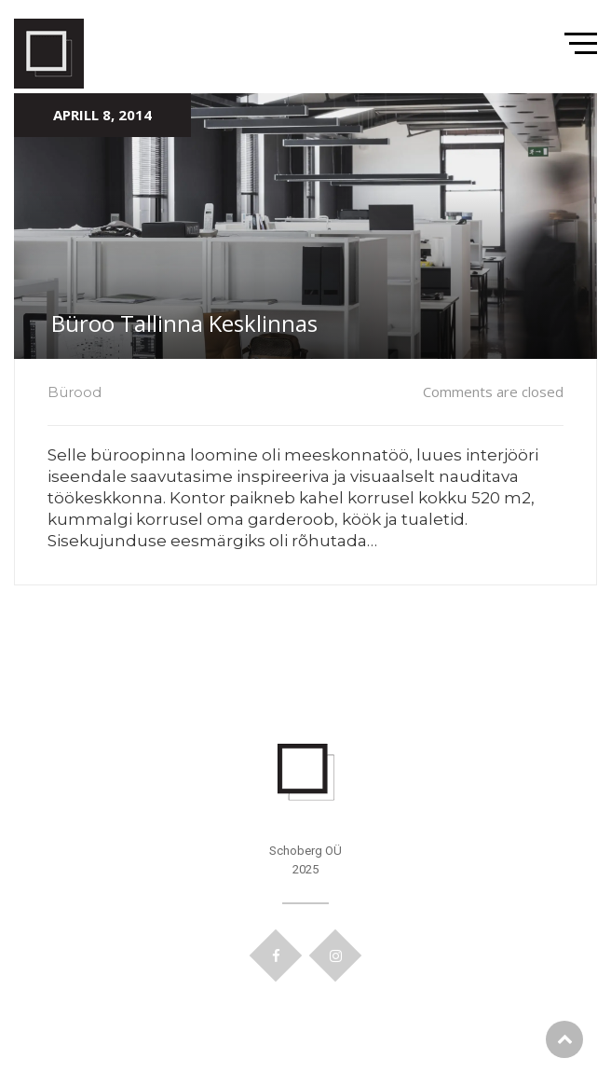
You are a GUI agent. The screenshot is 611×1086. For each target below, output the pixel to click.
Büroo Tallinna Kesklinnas (184, 323)
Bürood (75, 392)
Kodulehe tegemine (306, 992)
